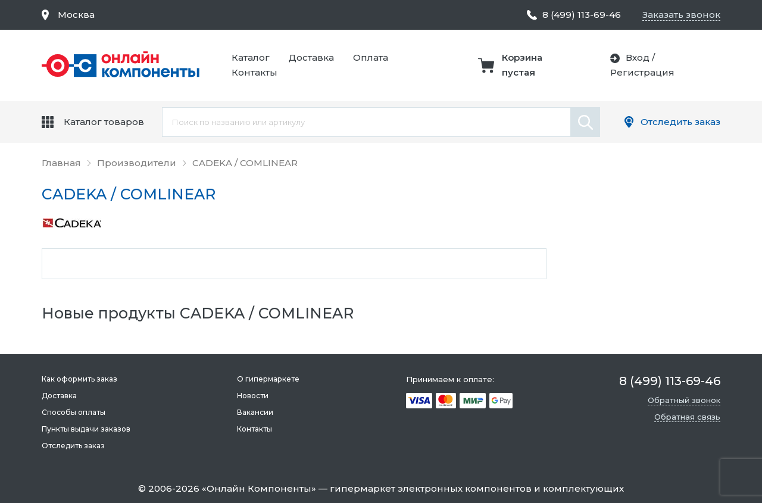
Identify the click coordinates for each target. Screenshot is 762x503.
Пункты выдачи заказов (86, 428)
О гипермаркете (268, 378)
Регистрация (642, 72)
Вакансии (255, 412)
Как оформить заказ (79, 378)
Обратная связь (687, 416)
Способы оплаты (73, 412)
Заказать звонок (681, 14)
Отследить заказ (680, 121)
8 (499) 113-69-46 (581, 14)
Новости (252, 395)
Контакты (254, 72)
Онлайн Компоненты (259, 488)
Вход (637, 57)
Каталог (251, 57)
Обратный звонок (684, 400)
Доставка (311, 57)
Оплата (370, 57)
